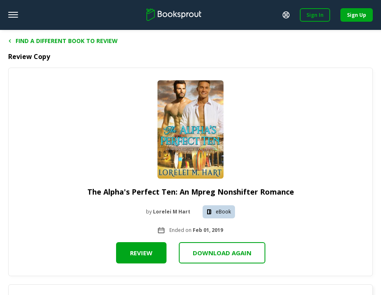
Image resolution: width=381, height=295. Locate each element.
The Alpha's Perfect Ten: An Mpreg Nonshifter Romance (190, 192)
